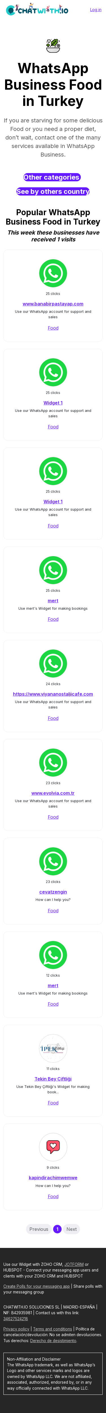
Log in (95, 9)
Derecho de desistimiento (53, 1340)
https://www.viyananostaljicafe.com (53, 694)
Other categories (52, 177)
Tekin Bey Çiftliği (53, 1079)
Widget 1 (53, 403)
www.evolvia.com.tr (53, 793)
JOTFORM (74, 1264)
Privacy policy (16, 1329)
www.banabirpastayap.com (53, 304)
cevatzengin (53, 892)
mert (53, 600)
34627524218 (15, 1319)
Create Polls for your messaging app (36, 1286)
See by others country (53, 191)
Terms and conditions (52, 1329)
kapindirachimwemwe (53, 1177)
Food (53, 328)
